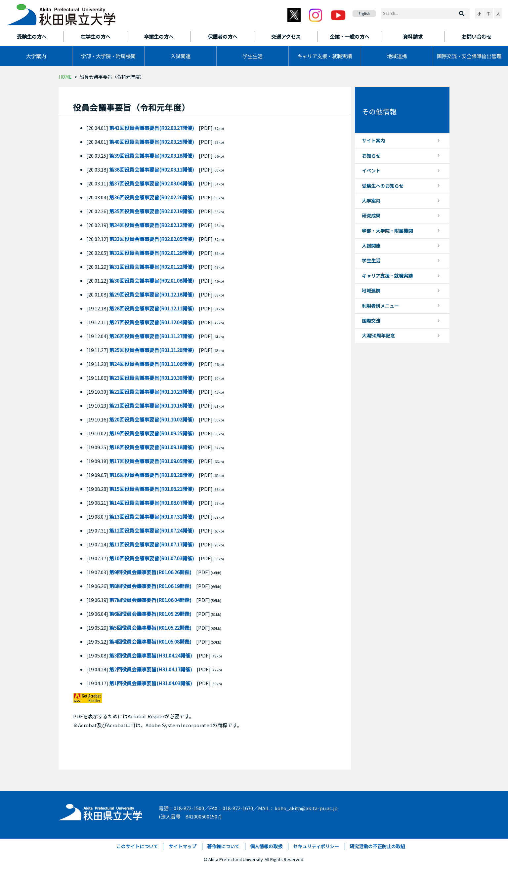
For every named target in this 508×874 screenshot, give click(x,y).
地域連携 (397, 56)
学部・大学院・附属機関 (108, 56)
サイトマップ (182, 846)
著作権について (223, 846)
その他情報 (379, 111)
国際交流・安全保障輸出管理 (469, 56)
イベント (371, 170)
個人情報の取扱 (266, 846)
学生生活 (253, 56)
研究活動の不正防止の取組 (377, 846)
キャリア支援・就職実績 (324, 56)
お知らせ (371, 155)
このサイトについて (137, 846)
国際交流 (371, 320)
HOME (65, 76)
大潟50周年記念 (378, 335)
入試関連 (180, 56)
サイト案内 (373, 140)
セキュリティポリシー (316, 846)
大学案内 (36, 56)
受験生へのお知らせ (382, 185)
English (364, 13)
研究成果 (371, 215)
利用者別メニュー (380, 305)
